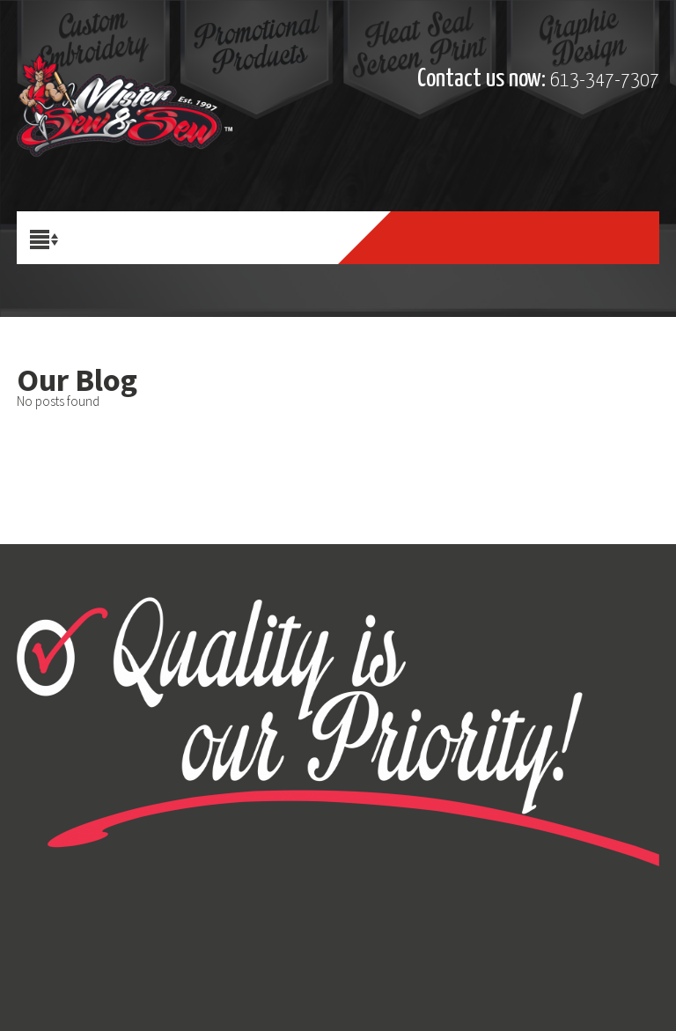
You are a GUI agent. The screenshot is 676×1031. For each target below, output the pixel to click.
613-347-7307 (604, 80)
